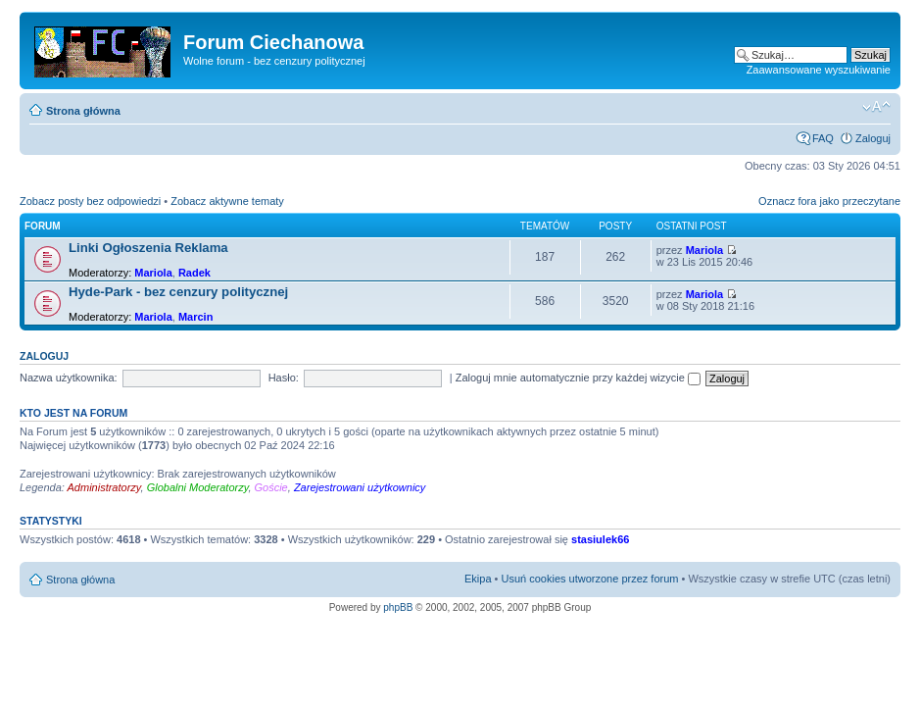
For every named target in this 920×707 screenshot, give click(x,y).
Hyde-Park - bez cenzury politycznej (178, 291)
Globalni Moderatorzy (198, 487)
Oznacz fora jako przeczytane (829, 201)
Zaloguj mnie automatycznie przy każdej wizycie (578, 377)
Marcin (195, 317)
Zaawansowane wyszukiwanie (819, 70)
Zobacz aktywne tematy (227, 201)
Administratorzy (104, 487)
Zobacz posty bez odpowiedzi (90, 201)
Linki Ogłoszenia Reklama (148, 247)
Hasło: (283, 377)
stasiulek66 (600, 539)
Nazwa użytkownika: (69, 377)
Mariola (153, 272)
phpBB (397, 607)
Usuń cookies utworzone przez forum (589, 578)
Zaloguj (873, 138)
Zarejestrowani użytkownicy (360, 487)
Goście (271, 487)
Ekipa (478, 578)
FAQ (823, 138)
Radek (194, 272)
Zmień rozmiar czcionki (876, 107)
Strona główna (83, 111)
